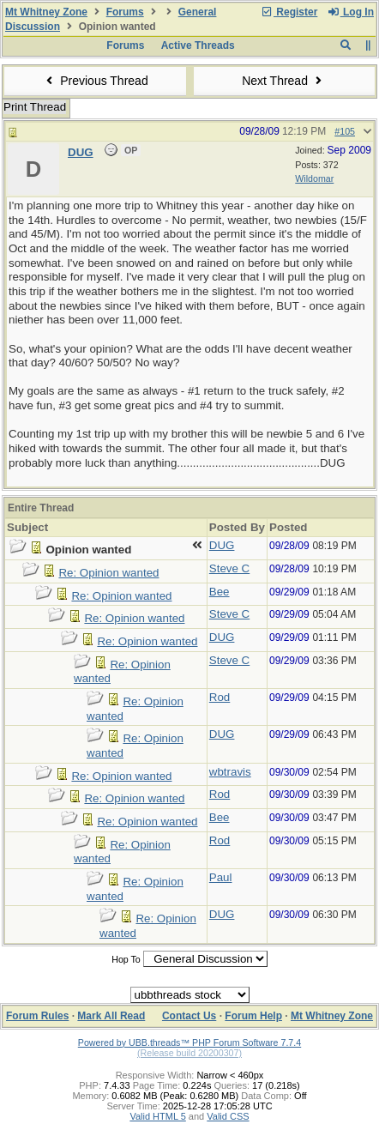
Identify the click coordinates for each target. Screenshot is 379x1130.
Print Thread (34, 106)
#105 (344, 131)
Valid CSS (228, 1116)
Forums (125, 12)
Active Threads (198, 45)
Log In (351, 12)
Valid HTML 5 (157, 1116)
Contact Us (189, 1016)
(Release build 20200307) (189, 1053)
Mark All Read (111, 1016)
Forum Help (253, 1016)
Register (289, 12)
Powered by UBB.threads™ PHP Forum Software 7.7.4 (189, 1042)
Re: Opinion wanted (108, 572)
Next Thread (284, 81)
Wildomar (314, 178)
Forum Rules (37, 1016)
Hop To (126, 959)
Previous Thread (95, 81)
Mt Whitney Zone (46, 12)
